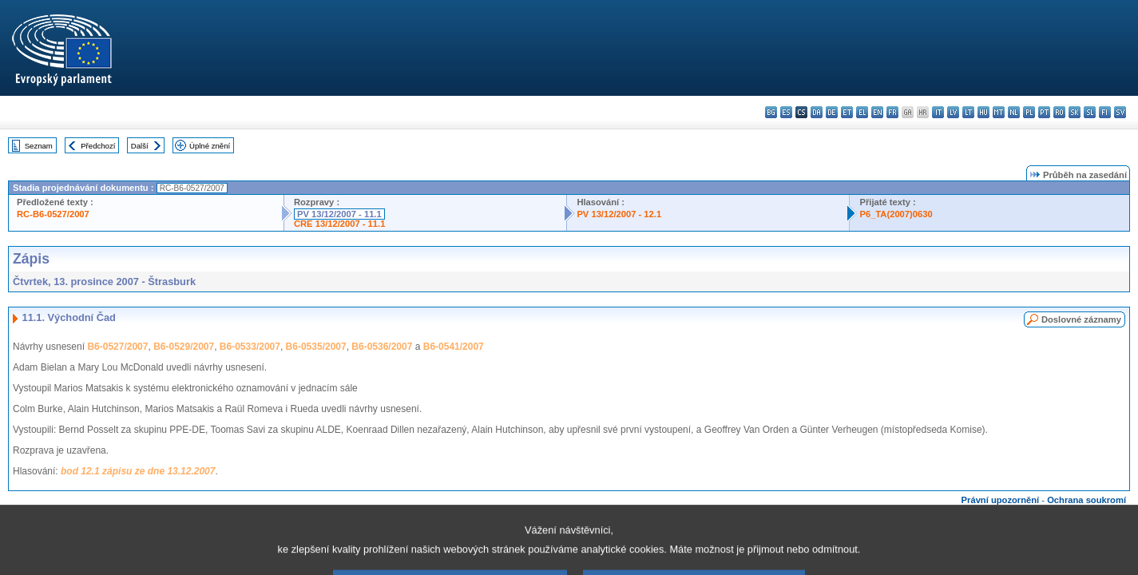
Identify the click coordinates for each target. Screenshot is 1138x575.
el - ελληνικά (862, 112)
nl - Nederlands (1014, 112)
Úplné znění (209, 145)
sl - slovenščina (1090, 112)
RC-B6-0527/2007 (53, 214)
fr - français (892, 112)
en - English (877, 112)
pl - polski (1029, 112)
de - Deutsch (832, 112)
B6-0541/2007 (453, 346)
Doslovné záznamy (1081, 319)
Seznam (39, 145)
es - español (786, 112)
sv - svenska (1120, 112)
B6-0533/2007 (250, 346)
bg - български (771, 112)
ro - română (1059, 112)
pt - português (1044, 112)
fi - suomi (1105, 112)
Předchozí (98, 145)
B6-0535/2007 (316, 346)
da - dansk (817, 112)
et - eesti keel (847, 112)
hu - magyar (983, 112)
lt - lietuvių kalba (968, 112)
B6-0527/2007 (117, 346)
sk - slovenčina (1075, 112)
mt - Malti (999, 112)
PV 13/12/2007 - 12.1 (619, 214)
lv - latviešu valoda (953, 112)
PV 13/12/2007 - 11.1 (339, 214)
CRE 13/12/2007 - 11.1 (339, 223)
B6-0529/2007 (183, 346)
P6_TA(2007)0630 (895, 214)
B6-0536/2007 (381, 346)
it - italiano (938, 112)
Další (140, 145)
